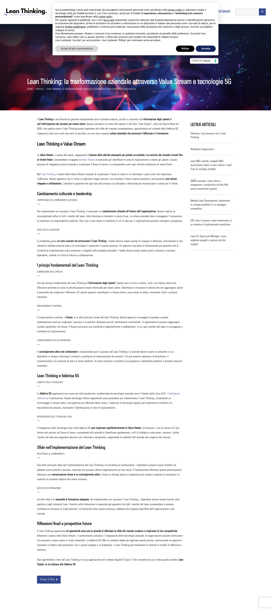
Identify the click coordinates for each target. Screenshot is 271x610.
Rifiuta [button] (185, 48)
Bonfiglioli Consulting (119, 604)
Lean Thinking (48, 175)
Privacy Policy (171, 604)
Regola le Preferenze (202, 604)
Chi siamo (223, 12)
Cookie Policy (184, 604)
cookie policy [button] (105, 16)
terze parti (109, 20)
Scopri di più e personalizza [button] (77, 48)
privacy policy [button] (175, 9)
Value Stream (88, 160)
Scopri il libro (49, 580)
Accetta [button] (205, 48)
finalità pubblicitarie (75, 26)
